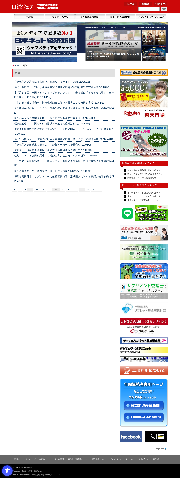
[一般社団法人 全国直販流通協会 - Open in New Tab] (144, 272)
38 (87, 189)
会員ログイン (160, 4)
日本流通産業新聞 (90, 16)
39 (94, 189)
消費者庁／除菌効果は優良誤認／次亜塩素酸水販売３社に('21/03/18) (53, 150)
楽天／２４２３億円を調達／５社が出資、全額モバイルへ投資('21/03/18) (56, 155)
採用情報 (156, 459)
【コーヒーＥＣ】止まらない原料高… (144, 192)
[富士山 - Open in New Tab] (144, 360)
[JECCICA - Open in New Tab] (144, 252)
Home (29, 16)
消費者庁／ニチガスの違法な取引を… (144, 178)
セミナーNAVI (60, 16)
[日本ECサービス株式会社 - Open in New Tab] (144, 214)
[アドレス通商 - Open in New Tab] (144, 233)
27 (49, 189)
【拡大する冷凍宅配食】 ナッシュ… (144, 200)
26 (43, 189)
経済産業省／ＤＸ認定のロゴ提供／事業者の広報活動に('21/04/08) (52, 123)
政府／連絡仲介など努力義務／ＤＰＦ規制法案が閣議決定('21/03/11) (53, 171)
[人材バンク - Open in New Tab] (144, 327)
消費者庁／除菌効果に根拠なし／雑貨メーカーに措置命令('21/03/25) (53, 144)
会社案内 (17, 459)
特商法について (45, 459)
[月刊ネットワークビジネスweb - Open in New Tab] (144, 351)
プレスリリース (115, 459)
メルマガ (130, 4)
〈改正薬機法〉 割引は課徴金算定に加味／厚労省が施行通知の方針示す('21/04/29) (62, 87)
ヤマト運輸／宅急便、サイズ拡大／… (144, 170)
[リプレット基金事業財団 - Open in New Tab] (144, 309)
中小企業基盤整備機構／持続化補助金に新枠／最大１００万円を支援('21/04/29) (59, 102)
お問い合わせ (144, 459)
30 (69, 189)
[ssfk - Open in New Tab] (144, 291)
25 (37, 189)
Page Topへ (161, 449)
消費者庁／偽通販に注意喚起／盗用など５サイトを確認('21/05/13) (52, 81)
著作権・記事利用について (78, 459)
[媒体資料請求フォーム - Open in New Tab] (144, 73)
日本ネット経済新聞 (120, 16)
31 (75, 189)
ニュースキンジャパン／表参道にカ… (144, 174)
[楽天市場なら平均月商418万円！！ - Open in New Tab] (144, 100)
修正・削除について (99, 459)
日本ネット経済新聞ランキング (139, 185)
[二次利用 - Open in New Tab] (144, 371)
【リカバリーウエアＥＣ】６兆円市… (144, 196)
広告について (130, 459)
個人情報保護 (59, 459)
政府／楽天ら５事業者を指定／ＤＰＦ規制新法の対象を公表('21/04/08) (54, 118)
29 (62, 189)
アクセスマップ (29, 459)
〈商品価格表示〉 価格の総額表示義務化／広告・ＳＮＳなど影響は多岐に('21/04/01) (63, 139)
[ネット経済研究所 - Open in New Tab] (144, 341)
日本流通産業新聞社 (35, 6)
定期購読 (145, 4)
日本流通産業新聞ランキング (138, 163)
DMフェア (151, 16)
